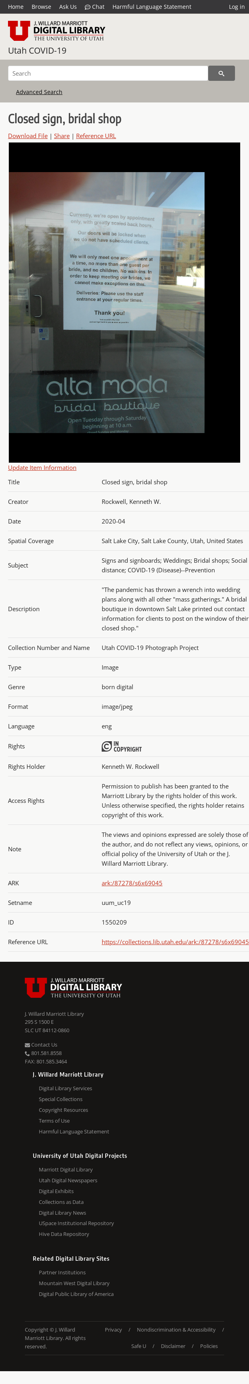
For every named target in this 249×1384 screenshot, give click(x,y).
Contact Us (41, 1044)
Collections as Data (61, 1201)
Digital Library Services (65, 1088)
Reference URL (96, 136)
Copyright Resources (63, 1109)
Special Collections (60, 1099)
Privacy (113, 1329)
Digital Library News (62, 1212)
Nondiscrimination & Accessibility (176, 1329)
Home (16, 6)
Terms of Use (54, 1120)
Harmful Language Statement (151, 6)
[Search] (108, 73)
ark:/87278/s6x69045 (132, 883)
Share (62, 136)
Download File (28, 136)
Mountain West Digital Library (74, 1283)
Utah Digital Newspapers (68, 1180)
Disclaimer (173, 1346)
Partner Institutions (62, 1272)
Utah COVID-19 (37, 50)
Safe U (138, 1346)
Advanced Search (39, 92)
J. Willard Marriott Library (54, 1013)
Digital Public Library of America (76, 1294)
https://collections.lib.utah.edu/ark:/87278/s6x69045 (175, 942)
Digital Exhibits (56, 1191)
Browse (41, 6)
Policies (209, 1346)
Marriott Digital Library (66, 1169)
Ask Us (68, 6)
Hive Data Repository (64, 1234)
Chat (94, 7)
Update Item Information (42, 467)
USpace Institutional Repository (76, 1223)
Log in (237, 6)
